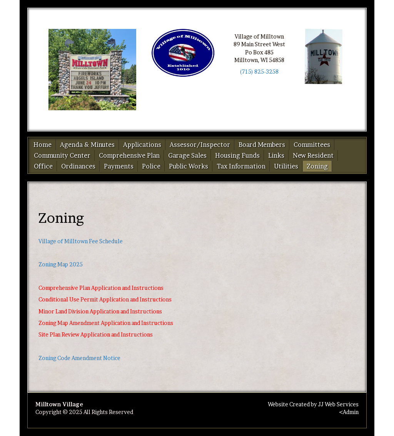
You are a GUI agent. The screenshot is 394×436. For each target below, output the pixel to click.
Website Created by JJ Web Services (313, 404)
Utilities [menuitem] (286, 166)
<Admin (349, 412)
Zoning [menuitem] (317, 166)
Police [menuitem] (151, 166)
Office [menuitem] (43, 166)
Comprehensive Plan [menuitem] (129, 155)
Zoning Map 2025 (60, 264)
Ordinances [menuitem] (78, 166)
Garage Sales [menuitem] (187, 155)
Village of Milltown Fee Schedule (80, 241)
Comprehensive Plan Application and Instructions (101, 287)
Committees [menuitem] (312, 144)
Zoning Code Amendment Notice (79, 358)
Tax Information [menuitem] (241, 166)
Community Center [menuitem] (62, 155)
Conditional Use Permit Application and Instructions (105, 299)
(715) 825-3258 (259, 71)
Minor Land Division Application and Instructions (100, 311)
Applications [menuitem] (142, 144)
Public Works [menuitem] (188, 166)
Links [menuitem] (276, 155)
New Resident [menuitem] (313, 155)
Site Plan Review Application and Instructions (95, 334)
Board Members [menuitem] (262, 144)
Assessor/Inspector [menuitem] (200, 144)
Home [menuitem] (42, 144)
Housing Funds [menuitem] (237, 155)
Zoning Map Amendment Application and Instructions (105, 323)
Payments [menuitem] (119, 166)
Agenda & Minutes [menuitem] (87, 144)
